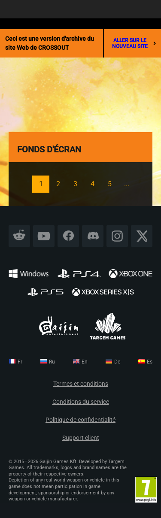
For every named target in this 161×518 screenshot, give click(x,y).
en (85, 362)
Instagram (117, 236)
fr (20, 362)
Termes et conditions (80, 384)
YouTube (44, 236)
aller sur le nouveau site (134, 43)
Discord (93, 236)
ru (52, 362)
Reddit (19, 236)
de (117, 362)
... (126, 184)
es (149, 362)
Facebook (68, 236)
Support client (80, 438)
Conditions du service (80, 402)
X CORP (142, 236)
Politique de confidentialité (80, 420)
